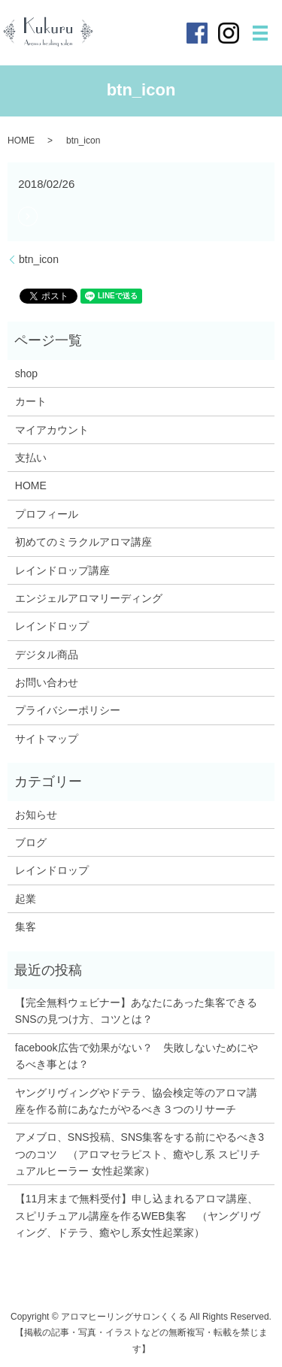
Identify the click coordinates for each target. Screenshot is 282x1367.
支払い (31, 458)
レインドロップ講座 (62, 570)
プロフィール (46, 514)
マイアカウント (52, 430)
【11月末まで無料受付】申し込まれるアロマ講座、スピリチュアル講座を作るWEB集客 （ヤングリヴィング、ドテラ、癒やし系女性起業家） (137, 1215)
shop (26, 373)
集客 (25, 927)
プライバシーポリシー (67, 710)
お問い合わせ (46, 682)
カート (31, 401)
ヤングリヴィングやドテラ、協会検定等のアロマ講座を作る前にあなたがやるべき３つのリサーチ (136, 1101)
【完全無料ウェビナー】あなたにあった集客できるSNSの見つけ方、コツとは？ (136, 1011)
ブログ (31, 842)
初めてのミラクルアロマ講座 (83, 542)
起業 (25, 899)
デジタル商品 (46, 655)
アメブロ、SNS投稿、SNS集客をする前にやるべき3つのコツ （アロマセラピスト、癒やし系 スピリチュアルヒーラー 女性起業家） (139, 1154)
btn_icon (39, 259)
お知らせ (36, 815)
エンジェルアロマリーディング (88, 598)
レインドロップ (52, 626)
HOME (21, 140)
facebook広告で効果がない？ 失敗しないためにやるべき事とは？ (136, 1056)
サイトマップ (46, 739)
